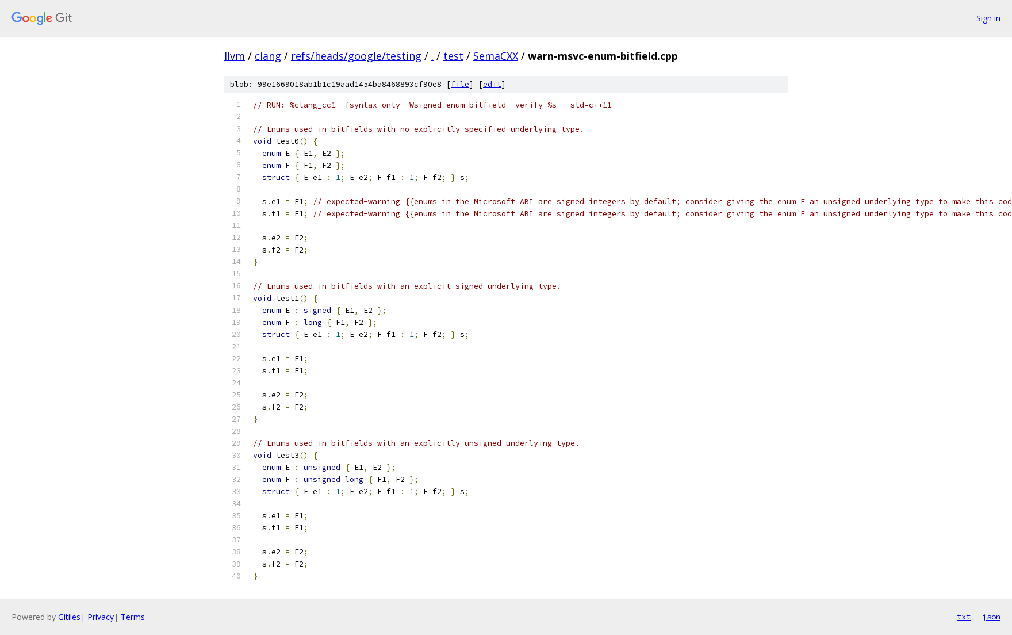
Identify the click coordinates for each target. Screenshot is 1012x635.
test (453, 56)
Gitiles (69, 616)
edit (492, 84)
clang (268, 56)
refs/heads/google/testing (356, 56)
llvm (234, 56)
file (460, 84)
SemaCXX (495, 56)
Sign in (988, 18)
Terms (133, 616)
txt (964, 616)
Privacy (100, 616)
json (991, 616)
